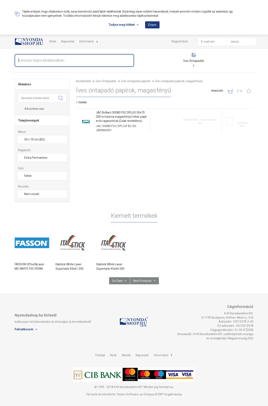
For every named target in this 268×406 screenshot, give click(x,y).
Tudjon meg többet (121, 24)
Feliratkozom (24, 329)
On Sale (117, 280)
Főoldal (100, 355)
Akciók (126, 355)
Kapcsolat (67, 41)
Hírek (52, 41)
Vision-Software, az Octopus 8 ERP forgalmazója (149, 394)
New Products (142, 280)
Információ (86, 41)
